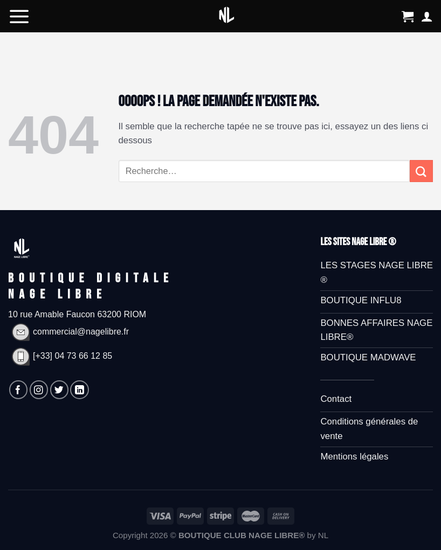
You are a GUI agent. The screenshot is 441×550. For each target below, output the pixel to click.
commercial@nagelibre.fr (68, 331)
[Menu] (19, 16)
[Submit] (421, 171)
